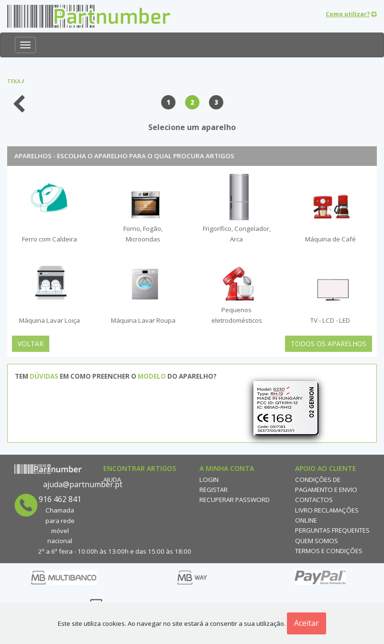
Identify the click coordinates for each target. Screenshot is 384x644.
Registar (213, 489)
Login (209, 479)
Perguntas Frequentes (332, 530)
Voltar (31, 343)
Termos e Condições (328, 550)
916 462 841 (60, 499)
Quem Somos (316, 540)
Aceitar (306, 623)
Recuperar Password (234, 499)
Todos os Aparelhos (328, 343)
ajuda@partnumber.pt (82, 484)
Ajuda (112, 479)
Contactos (314, 499)
